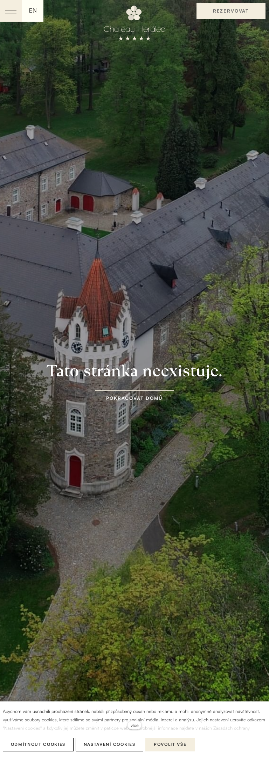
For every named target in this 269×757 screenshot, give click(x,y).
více (135, 725)
